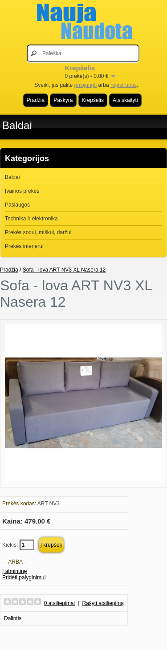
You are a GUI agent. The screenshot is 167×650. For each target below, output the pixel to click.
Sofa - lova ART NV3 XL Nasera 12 (64, 270)
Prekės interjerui (24, 246)
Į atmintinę (14, 571)
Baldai (17, 125)
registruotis (123, 85)
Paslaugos (17, 205)
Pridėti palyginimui (23, 577)
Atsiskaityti (125, 100)
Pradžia (36, 100)
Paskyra (63, 100)
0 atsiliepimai (59, 603)
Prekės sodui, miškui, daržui (38, 232)
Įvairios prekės (22, 191)
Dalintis (12, 618)
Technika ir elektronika (31, 218)
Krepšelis (93, 100)
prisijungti (85, 85)
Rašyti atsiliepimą (103, 603)
